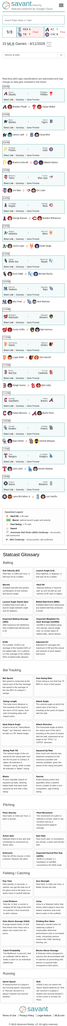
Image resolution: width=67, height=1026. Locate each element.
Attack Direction (44, 724)
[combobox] (33, 20)
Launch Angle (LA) (45, 570)
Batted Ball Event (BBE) (47, 602)
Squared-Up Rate (44, 750)
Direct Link (9, 99)
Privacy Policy (27, 1015)
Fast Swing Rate (44, 678)
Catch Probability (11, 950)
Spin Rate (41, 836)
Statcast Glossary (21, 554)
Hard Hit (14, 516)
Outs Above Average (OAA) (16, 921)
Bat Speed (8, 678)
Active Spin (8, 836)
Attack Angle (42, 701)
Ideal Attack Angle (12, 724)
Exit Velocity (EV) (11, 570)
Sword (13, 528)
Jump (38, 901)
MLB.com (59, 1015)
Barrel (16, 520)
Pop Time (7, 881)
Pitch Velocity (9, 812)
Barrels (6, 584)
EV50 (5, 642)
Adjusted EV (42, 642)
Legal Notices (44, 1015)
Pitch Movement (44, 812)
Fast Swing (15, 524)
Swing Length (10, 701)
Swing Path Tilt (10, 750)
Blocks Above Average (47, 950)
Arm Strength (42, 881)
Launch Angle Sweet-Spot (15, 602)
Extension (8, 853)
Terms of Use (10, 1015)
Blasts (6, 776)
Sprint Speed (9, 981)
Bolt (38, 981)
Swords (39, 776)
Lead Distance (10, 901)
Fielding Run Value (45, 921)
